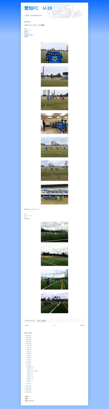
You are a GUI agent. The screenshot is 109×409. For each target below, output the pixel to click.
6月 (28, 357)
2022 (27, 337)
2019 (27, 343)
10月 (28, 349)
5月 (28, 359)
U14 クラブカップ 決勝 (32, 371)
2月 (28, 365)
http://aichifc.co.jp (36, 15)
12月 (28, 345)
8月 (28, 353)
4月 (28, 361)
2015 (27, 392)
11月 (28, 347)
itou (28, 398)
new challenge (30, 400)
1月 (28, 383)
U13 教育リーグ (30, 367)
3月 (28, 363)
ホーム (54, 325)
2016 (27, 390)
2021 (27, 339)
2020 (27, 341)
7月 (28, 355)
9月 (28, 351)
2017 (27, 388)
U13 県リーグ (30, 373)
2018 (27, 386)
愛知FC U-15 (38, 8)
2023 (27, 335)
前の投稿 (82, 325)
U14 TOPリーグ (30, 369)
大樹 (28, 396)
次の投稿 (27, 325)
